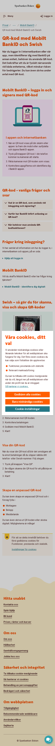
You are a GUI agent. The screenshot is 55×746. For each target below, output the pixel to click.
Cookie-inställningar (27, 409)
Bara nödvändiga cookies (27, 402)
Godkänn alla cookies (27, 394)
